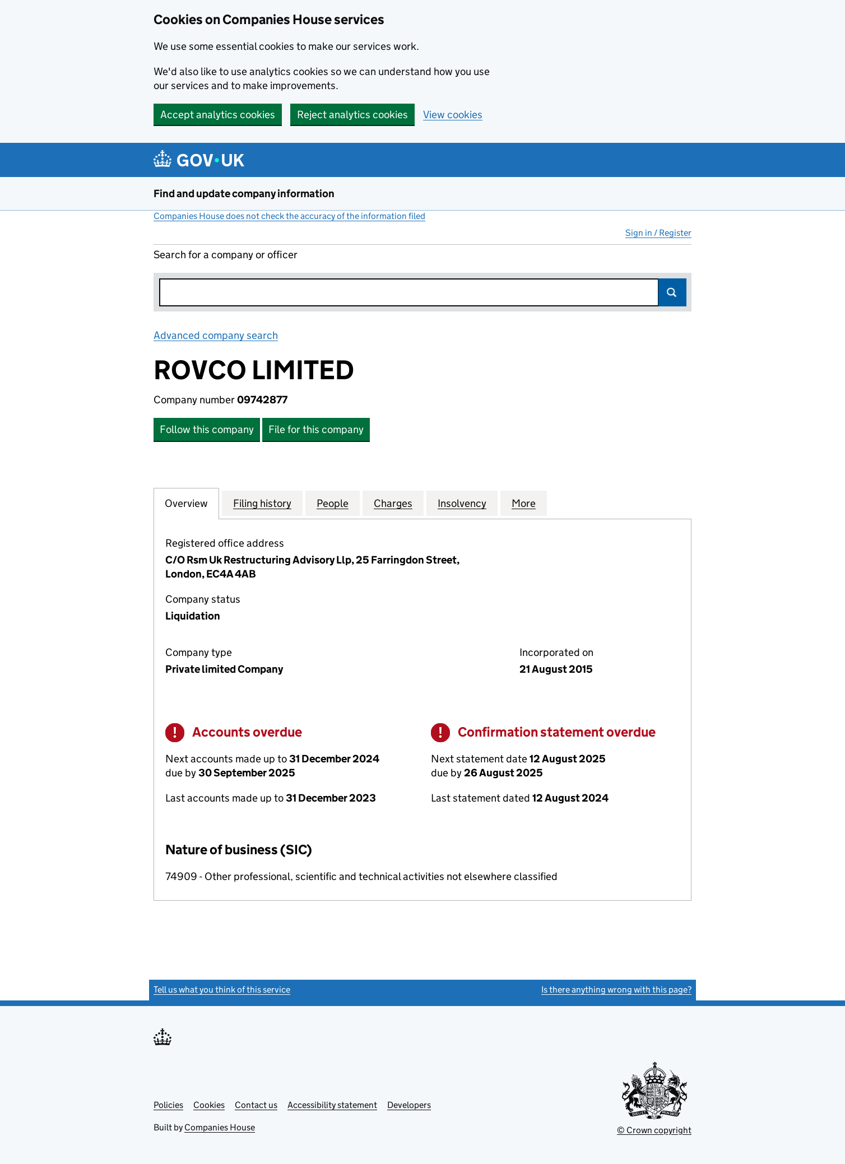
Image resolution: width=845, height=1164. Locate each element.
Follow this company (207, 429)
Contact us (256, 1105)
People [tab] (333, 503)
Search (672, 292)
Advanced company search (216, 335)
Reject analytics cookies (352, 114)
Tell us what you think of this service (222, 989)
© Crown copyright (654, 1130)
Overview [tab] (186, 503)
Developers (409, 1105)
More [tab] (524, 503)
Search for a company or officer (226, 254)
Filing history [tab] (262, 503)
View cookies (452, 114)
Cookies (209, 1105)
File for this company (316, 429)
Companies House (219, 1127)
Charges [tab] (393, 503)
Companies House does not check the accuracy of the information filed (289, 216)
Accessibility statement (332, 1105)
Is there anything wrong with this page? (616, 989)
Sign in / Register (658, 232)
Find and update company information (244, 193)
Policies (168, 1105)
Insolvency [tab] (462, 503)
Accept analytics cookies (217, 114)
